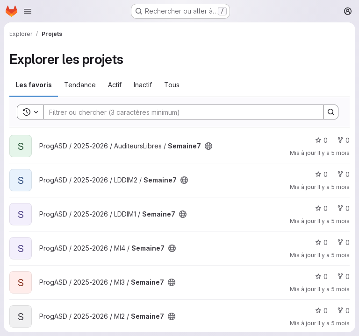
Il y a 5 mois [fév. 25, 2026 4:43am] (333, 152)
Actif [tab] (115, 85)
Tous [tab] (172, 85)
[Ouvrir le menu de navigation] (27, 11)
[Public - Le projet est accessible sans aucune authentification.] (208, 146)
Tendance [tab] (80, 85)
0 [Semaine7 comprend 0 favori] (321, 140)
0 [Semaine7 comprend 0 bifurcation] (343, 140)
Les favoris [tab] (33, 85)
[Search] (179, 112)
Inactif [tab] (143, 85)
